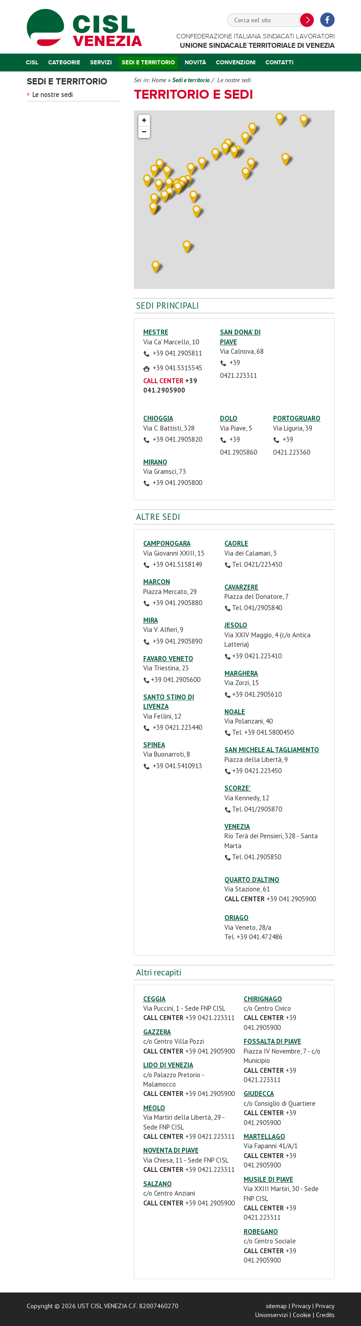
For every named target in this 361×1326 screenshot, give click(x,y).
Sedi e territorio (148, 63)
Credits (325, 1315)
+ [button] (144, 120)
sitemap (276, 1306)
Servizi (101, 63)
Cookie (302, 1315)
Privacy (301, 1306)
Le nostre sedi (53, 94)
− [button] (144, 132)
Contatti (280, 63)
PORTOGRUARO (296, 418)
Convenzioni (236, 63)
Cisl (32, 63)
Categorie (64, 63)
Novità (195, 63)
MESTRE (155, 332)
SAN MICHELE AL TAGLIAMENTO (271, 749)
